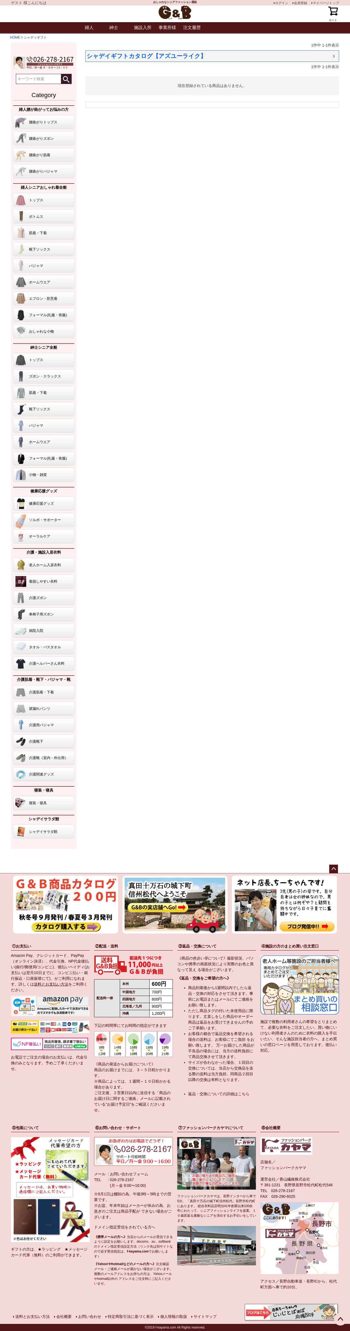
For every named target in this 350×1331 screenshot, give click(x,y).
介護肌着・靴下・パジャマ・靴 (44, 679)
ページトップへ (333, 869)
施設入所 (142, 27)
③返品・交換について (197, 946)
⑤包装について (25, 1128)
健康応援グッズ (43, 491)
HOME (15, 37)
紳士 (113, 27)
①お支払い (21, 946)
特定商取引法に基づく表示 (131, 1316)
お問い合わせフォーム (129, 1174)
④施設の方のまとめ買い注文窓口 (290, 946)
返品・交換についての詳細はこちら (218, 1094)
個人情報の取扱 (173, 1316)
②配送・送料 (106, 946)
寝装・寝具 (43, 790)
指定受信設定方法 (123, 1246)
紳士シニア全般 (43, 347)
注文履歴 (192, 27)
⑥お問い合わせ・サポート (118, 1128)
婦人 (89, 27)
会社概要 (64, 1316)
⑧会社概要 (271, 1128)
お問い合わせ (89, 1316)
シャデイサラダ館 (43, 819)
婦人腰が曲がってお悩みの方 (44, 109)
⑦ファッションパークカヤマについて (210, 1128)
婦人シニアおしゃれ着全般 (44, 187)
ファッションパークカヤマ (283, 1168)
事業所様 (167, 27)
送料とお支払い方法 (51, 984)
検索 (66, 79)
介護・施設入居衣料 (44, 552)
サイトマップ (205, 1316)
